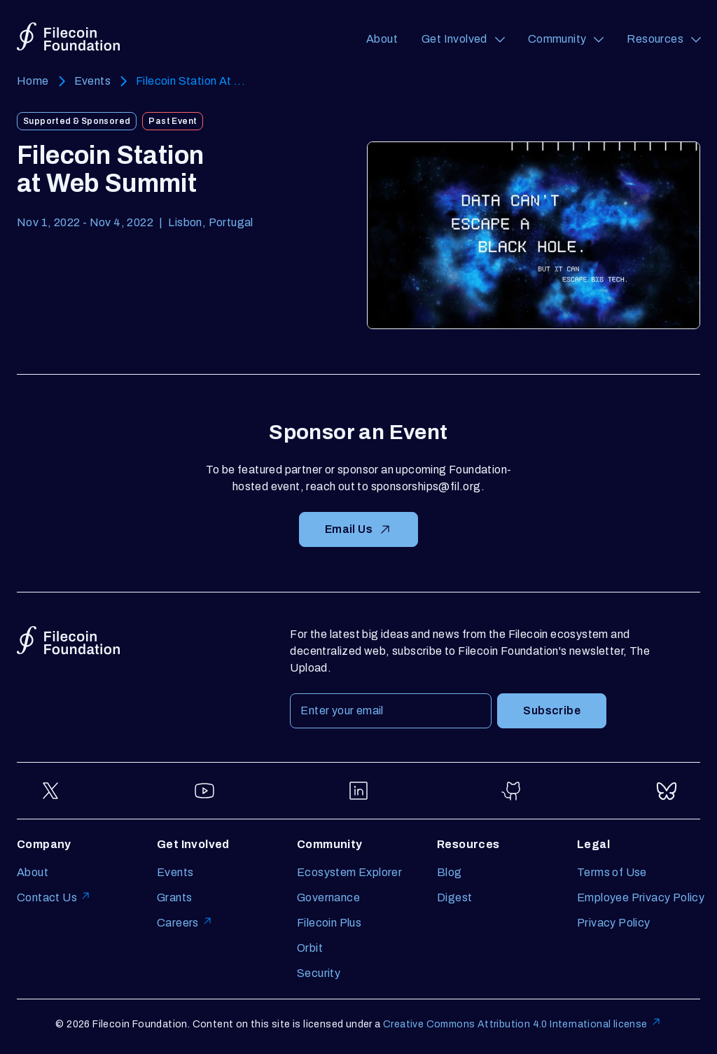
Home (33, 81)
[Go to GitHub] (512, 790)
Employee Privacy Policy (640, 897)
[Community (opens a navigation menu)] (566, 39)
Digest (454, 897)
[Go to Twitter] (50, 790)
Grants (174, 897)
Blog (449, 872)
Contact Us (54, 897)
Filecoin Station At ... (190, 81)
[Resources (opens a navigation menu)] (663, 39)
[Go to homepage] (68, 36)
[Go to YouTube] (204, 790)
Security (318, 973)
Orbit (310, 948)
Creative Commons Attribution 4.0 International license (522, 1024)
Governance (328, 897)
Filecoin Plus (329, 923)
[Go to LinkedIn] (358, 790)
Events (92, 81)
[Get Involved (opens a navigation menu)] (462, 39)
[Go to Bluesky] (666, 790)
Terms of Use (612, 872)
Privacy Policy (613, 923)
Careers (185, 923)
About (382, 39)
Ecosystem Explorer (349, 872)
